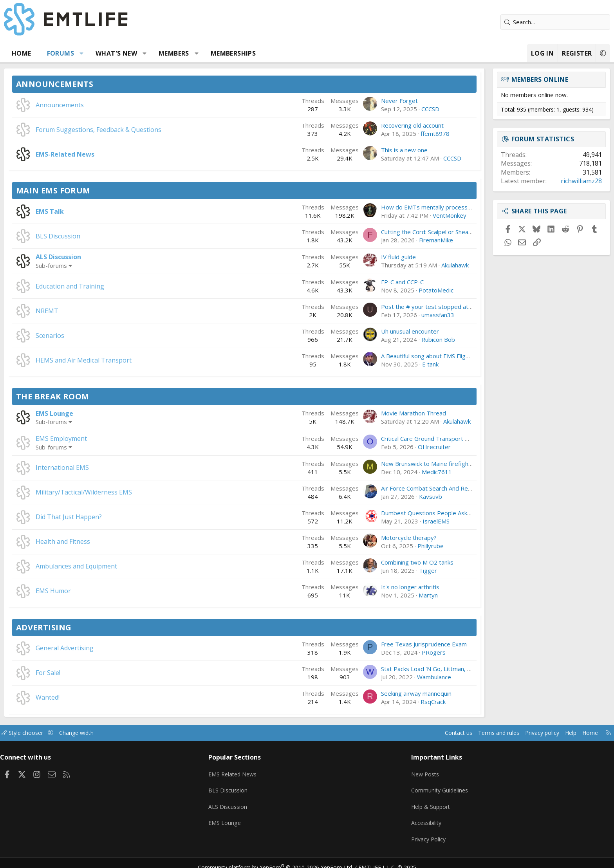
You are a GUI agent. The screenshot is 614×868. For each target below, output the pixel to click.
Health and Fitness (117, 541)
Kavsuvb (376, 496)
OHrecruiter (379, 447)
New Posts (407, 772)
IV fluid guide (344, 257)
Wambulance (380, 677)
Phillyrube (376, 546)
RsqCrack (378, 702)
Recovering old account (358, 125)
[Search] (501, 22)
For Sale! (102, 672)
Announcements (109, 84)
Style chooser (85, 733)
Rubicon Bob (384, 339)
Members (228, 53)
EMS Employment (115, 438)
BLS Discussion (112, 236)
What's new (170, 53)
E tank (376, 364)
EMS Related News (255, 772)
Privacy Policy (410, 833)
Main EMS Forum (107, 190)
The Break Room (107, 396)
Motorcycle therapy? (354, 537)
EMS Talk (104, 211)
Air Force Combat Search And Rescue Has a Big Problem (402, 488)
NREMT (101, 311)
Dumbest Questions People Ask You (375, 513)
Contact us (388, 733)
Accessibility (408, 817)
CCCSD (376, 109)
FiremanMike (382, 240)
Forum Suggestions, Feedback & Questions (153, 129)
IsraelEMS (381, 521)
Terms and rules (431, 733)
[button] (136, 53)
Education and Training (124, 286)
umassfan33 (383, 315)
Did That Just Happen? (123, 516)
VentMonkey (395, 215)
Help (508, 733)
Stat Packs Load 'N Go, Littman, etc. (375, 669)
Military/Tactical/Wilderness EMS (138, 492)
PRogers (379, 652)
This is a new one (350, 150)
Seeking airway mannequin (362, 693)
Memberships (287, 53)
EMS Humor (107, 590)
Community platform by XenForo (280, 858)
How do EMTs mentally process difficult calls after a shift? (405, 207)
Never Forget (345, 101)
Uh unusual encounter (356, 331)
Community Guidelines (421, 787)
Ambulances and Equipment (131, 566)
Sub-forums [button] (105, 265)
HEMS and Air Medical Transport (138, 360)
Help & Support (413, 802)
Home (76, 53)
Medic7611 (382, 472)
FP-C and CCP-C (348, 282)
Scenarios (104, 335)
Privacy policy (477, 733)
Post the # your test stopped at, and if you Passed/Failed (405, 306)
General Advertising (119, 648)
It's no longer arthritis (356, 587)
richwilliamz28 (526, 181)
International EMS (116, 467)
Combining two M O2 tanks (363, 562)
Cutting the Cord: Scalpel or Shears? (374, 232)
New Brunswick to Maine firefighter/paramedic (390, 463)
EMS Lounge (109, 413)
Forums (114, 53)
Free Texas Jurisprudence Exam (369, 644)
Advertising (98, 627)
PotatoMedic (381, 290)
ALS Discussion (112, 257)
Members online (485, 79)
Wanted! (102, 697)
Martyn (373, 595)
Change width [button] (141, 733)
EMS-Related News (119, 154)
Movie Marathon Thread (359, 413)
